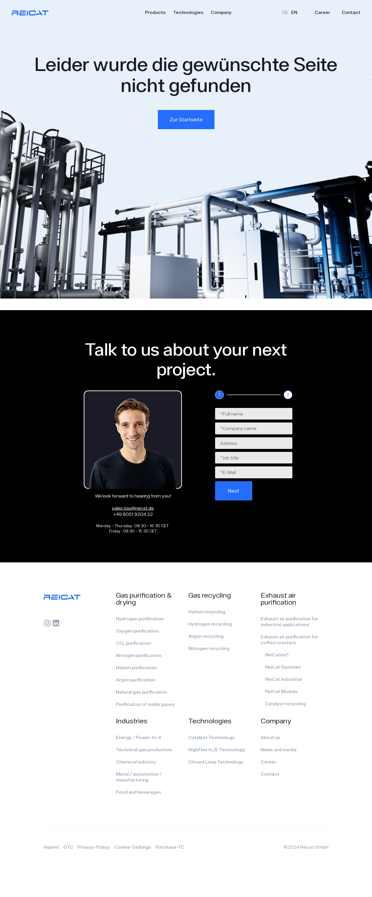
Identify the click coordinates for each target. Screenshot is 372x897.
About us (270, 737)
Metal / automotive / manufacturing (139, 776)
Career (322, 12)
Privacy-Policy (94, 847)
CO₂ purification (133, 643)
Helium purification (136, 667)
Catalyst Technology (211, 737)
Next (233, 491)
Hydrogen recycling (210, 623)
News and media (278, 749)
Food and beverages (138, 792)
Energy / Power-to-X (138, 737)
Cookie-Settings (132, 847)
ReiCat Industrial (283, 679)
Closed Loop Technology (216, 761)
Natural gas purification (141, 691)
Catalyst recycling (285, 703)
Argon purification (135, 679)
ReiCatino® (277, 654)
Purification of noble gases (145, 704)
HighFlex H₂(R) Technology (216, 749)
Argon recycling (205, 636)
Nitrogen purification (138, 655)
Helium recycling (206, 611)
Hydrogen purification (140, 618)
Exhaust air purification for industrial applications (289, 621)
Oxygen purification (137, 630)
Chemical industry (136, 761)
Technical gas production (144, 749)
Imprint (51, 847)
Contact (351, 12)
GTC (68, 847)
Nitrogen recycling (209, 648)
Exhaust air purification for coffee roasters (289, 639)
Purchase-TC (169, 847)
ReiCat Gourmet (283, 666)
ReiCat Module (281, 691)
